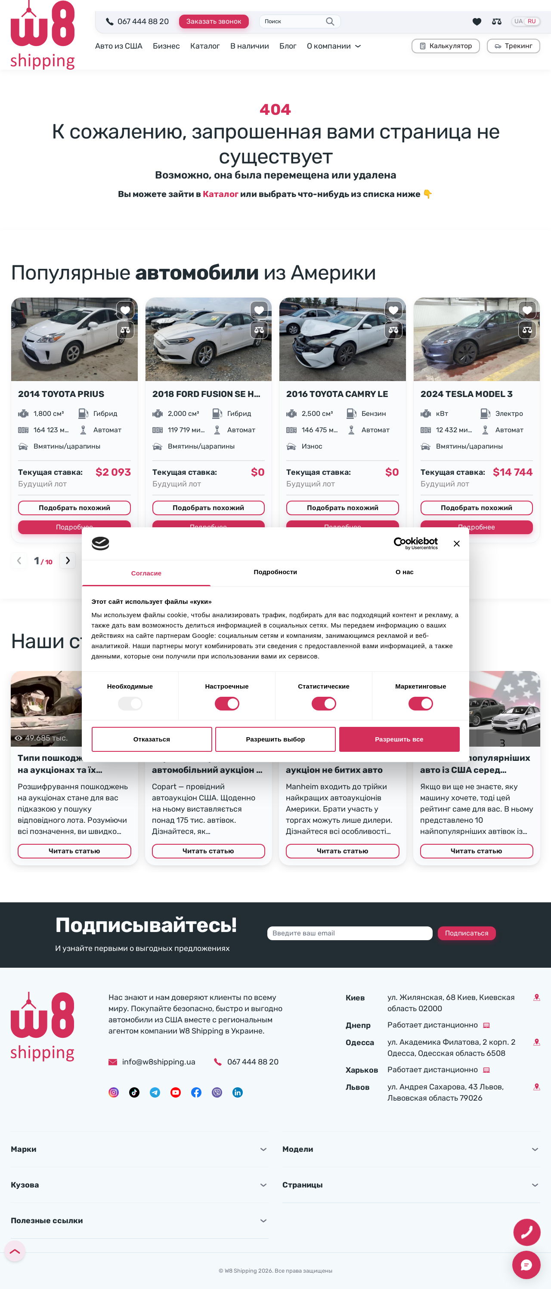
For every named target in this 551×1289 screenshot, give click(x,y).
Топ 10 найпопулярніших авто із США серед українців (475, 764)
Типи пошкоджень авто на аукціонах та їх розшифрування (69, 764)
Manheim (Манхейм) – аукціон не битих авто (334, 764)
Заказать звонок (213, 21)
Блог (288, 46)
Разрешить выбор (275, 739)
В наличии (249, 46)
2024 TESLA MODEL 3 (467, 394)
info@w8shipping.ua (151, 1062)
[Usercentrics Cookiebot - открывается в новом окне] (400, 543)
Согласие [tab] (146, 573)
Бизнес (166, 46)
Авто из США (118, 46)
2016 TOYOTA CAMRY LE (337, 394)
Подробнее (74, 527)
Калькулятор (445, 46)
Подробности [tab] (275, 571)
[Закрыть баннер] (457, 544)
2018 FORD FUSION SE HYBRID (208, 394)
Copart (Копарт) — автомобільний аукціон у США (206, 764)
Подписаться (467, 933)
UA (518, 21)
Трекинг (513, 46)
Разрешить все (399, 739)
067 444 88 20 (143, 21)
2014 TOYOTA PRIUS (61, 394)
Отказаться (151, 739)
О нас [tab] (405, 571)
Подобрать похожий (74, 508)
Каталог (205, 46)
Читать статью (74, 851)
